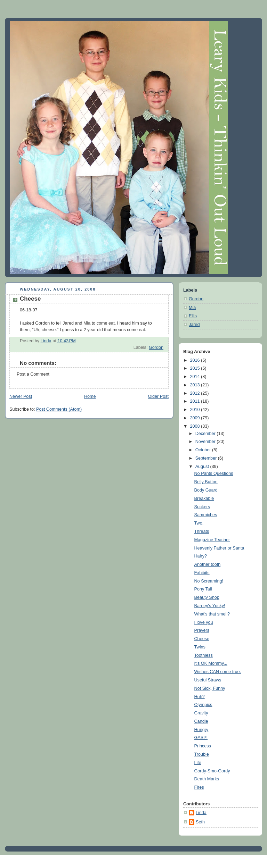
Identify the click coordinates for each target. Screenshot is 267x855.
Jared (194, 324)
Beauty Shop (206, 597)
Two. (199, 523)
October (203, 449)
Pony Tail (203, 589)
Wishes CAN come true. (217, 671)
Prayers (201, 630)
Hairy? (200, 556)
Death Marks (206, 779)
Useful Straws (207, 680)
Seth (200, 822)
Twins (199, 647)
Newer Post (20, 396)
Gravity (201, 713)
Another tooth (207, 564)
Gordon (156, 347)
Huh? (199, 696)
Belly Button (206, 481)
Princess (202, 746)
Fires (199, 787)
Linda (201, 812)
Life (197, 762)
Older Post (158, 396)
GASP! (201, 737)
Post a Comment (33, 374)
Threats (201, 531)
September (206, 458)
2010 (195, 409)
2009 (195, 418)
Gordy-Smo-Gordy (212, 771)
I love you (203, 622)
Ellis (193, 315)
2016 (195, 360)
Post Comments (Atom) (59, 409)
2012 (195, 393)
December (206, 433)
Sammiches (205, 514)
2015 (195, 368)
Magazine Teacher (212, 539)
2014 (195, 376)
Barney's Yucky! (209, 605)
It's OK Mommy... (210, 663)
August (202, 466)
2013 (195, 385)
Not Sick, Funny (209, 688)
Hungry (201, 729)
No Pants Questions (213, 473)
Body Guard (206, 490)
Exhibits (202, 572)
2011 (195, 401)
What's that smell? (212, 614)
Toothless (203, 655)
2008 (195, 426)
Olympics (203, 704)
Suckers (202, 506)
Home (90, 396)
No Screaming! (208, 581)
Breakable (204, 498)
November (206, 441)
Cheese (201, 638)
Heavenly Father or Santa (219, 548)
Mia (192, 307)
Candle (201, 721)
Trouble (201, 754)
